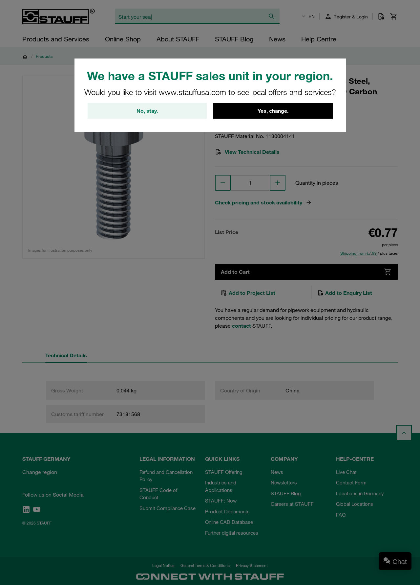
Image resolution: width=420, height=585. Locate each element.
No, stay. (147, 110)
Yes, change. (273, 110)
